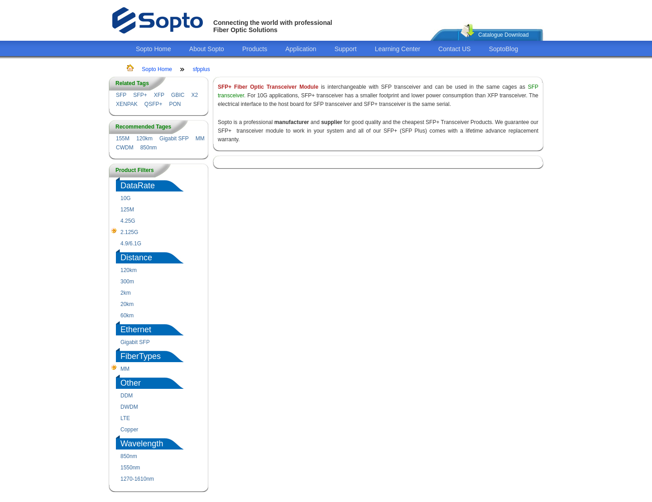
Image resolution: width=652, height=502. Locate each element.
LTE (125, 418)
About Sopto (206, 49)
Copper (129, 429)
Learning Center (397, 49)
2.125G (129, 232)
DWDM (129, 407)
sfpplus (201, 69)
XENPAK (127, 104)
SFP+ (140, 95)
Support (346, 49)
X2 (194, 95)
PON (175, 104)
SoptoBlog (503, 49)
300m (127, 281)
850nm (148, 147)
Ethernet (135, 329)
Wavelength (141, 443)
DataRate (137, 185)
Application (300, 49)
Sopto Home (153, 49)
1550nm (130, 467)
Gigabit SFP (174, 138)
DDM (126, 395)
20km (127, 304)
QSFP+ (153, 104)
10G (125, 198)
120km (144, 138)
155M (122, 138)
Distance (136, 257)
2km (125, 293)
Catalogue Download (503, 35)
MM (200, 138)
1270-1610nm (137, 479)
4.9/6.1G (130, 243)
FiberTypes (140, 356)
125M (127, 209)
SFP (121, 95)
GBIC (177, 95)
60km (127, 315)
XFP (159, 95)
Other (130, 382)
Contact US (454, 49)
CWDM (125, 147)
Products (254, 49)
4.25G (127, 221)
